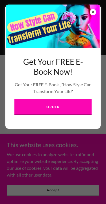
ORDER (52, 107)
